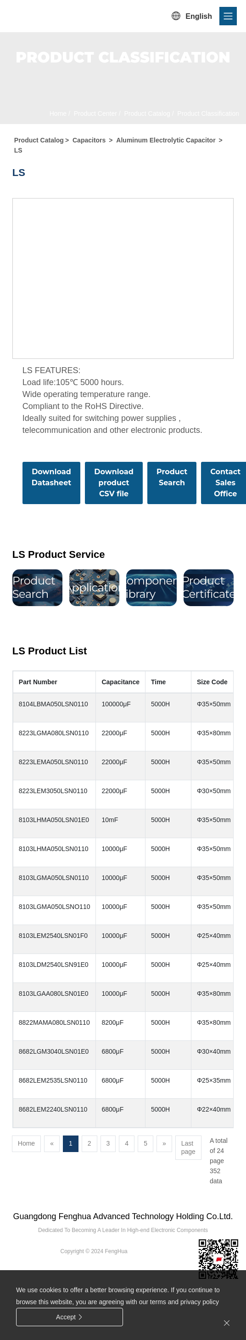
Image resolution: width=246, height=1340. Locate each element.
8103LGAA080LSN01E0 (54, 993)
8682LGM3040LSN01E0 (54, 1051)
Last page (188, 1147)
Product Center (94, 113)
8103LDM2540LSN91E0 (54, 964)
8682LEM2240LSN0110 (53, 1109)
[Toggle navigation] (228, 16)
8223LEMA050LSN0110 (53, 762)
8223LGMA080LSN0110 (54, 733)
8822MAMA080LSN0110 (54, 1022)
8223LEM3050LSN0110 (53, 791)
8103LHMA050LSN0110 (54, 848)
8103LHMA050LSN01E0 (54, 819)
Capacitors (89, 140)
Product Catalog (146, 113)
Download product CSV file (114, 482)
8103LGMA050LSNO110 (54, 906)
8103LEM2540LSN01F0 (53, 935)
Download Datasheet (51, 477)
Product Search (172, 477)
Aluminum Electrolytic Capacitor (165, 140)
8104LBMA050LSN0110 (53, 704)
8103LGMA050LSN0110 (54, 877)
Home (58, 113)
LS (18, 150)
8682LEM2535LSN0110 (53, 1080)
